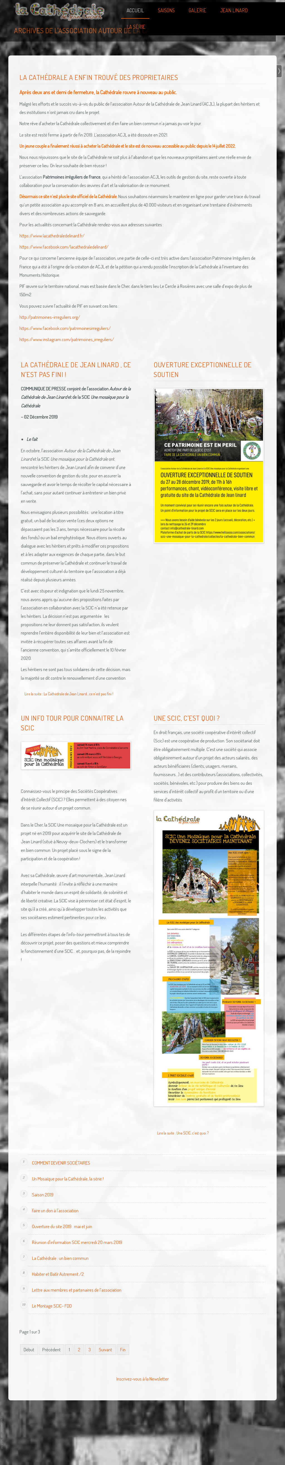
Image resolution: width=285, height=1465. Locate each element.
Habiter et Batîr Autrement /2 (58, 1274)
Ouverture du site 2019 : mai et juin (62, 1226)
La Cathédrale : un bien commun (60, 1258)
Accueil (135, 10)
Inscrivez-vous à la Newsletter (142, 1379)
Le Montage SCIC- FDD (52, 1306)
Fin (123, 1349)
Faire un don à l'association (55, 1210)
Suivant (105, 1349)
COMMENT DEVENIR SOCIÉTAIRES (61, 1163)
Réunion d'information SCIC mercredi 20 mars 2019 (77, 1242)
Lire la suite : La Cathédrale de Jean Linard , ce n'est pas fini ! (68, 693)
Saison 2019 (42, 1194)
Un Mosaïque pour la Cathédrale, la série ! (68, 1179)
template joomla (2, 1433)
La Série (136, 26)
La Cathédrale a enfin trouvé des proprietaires (98, 77)
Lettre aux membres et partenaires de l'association (76, 1290)
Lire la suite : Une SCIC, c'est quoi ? (182, 1133)
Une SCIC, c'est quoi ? (187, 717)
